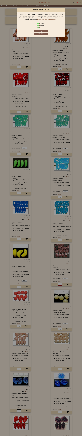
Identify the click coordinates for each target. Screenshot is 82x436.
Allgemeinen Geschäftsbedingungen (46, 19)
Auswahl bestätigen (41, 33)
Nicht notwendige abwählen (41, 31)
